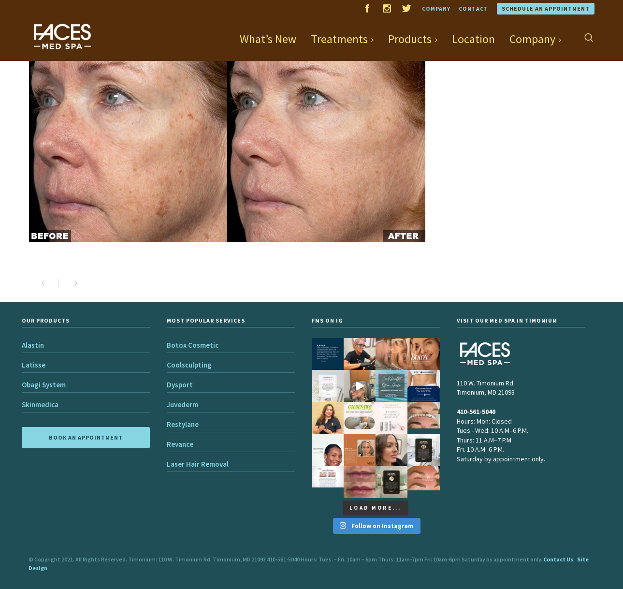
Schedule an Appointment (546, 8)
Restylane (183, 424)
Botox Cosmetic (192, 345)
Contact (473, 8)
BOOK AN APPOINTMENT (86, 437)
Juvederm (182, 404)
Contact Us (558, 559)
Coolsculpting (189, 364)
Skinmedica (40, 404)
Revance (180, 444)
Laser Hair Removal (198, 464)
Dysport (180, 384)
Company (436, 8)
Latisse (33, 364)
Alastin (33, 345)
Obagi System (44, 384)
